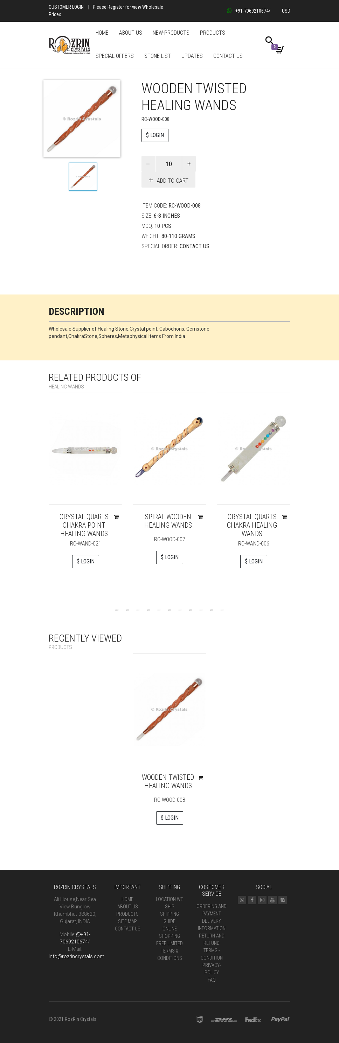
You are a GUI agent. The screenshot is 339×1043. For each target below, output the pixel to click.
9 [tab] (201, 609)
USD (286, 11)
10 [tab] (211, 609)
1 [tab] (116, 609)
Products (127, 914)
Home (127, 899)
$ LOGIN (155, 135)
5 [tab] (158, 609)
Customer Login (66, 7)
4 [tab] (148, 609)
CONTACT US (228, 56)
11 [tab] (222, 609)
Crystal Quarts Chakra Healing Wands (252, 525)
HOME (102, 32)
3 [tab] (137, 609)
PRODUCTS (212, 32)
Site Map (127, 921)
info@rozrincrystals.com (76, 956)
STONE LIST (157, 56)
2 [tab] (127, 609)
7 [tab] (180, 609)
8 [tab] (190, 609)
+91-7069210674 (248, 11)
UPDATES (192, 56)
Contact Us (194, 246)
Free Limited (169, 943)
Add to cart (172, 180)
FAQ (212, 980)
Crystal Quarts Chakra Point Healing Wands (84, 525)
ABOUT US (130, 32)
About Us (127, 906)
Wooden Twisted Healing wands (168, 781)
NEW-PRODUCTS (171, 32)
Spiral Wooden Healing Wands (168, 521)
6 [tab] (169, 609)
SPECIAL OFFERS (115, 56)
